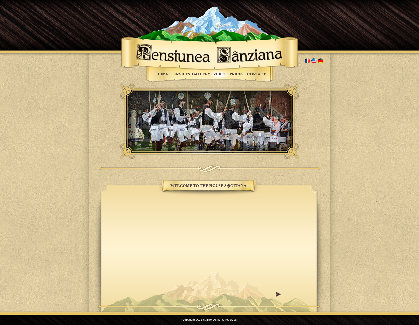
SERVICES (181, 74)
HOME (162, 74)
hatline (207, 319)
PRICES (236, 74)
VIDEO (219, 74)
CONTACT (256, 74)
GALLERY (201, 74)
